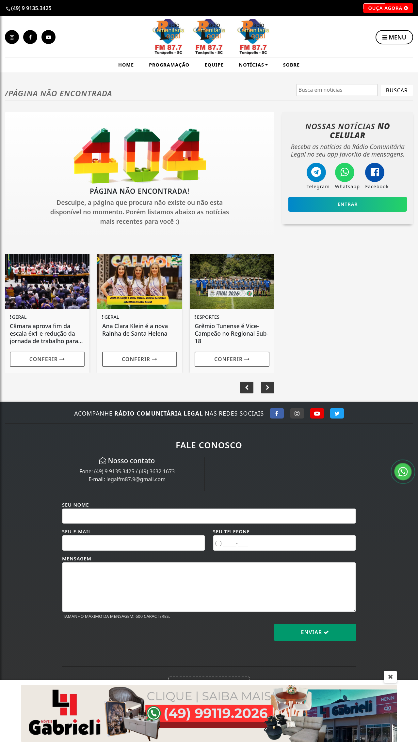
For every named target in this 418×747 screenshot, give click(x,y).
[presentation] (111, 637)
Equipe (214, 65)
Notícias (251, 65)
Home (126, 65)
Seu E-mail (76, 531)
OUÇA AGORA (388, 8)
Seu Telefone (231, 531)
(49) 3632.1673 (157, 471)
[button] (267, 387)
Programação (169, 65)
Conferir (47, 359)
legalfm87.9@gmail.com (136, 479)
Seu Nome (75, 505)
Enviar (315, 632)
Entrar (348, 204)
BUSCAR (397, 90)
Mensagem (76, 559)
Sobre (291, 65)
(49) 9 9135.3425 (114, 471)
